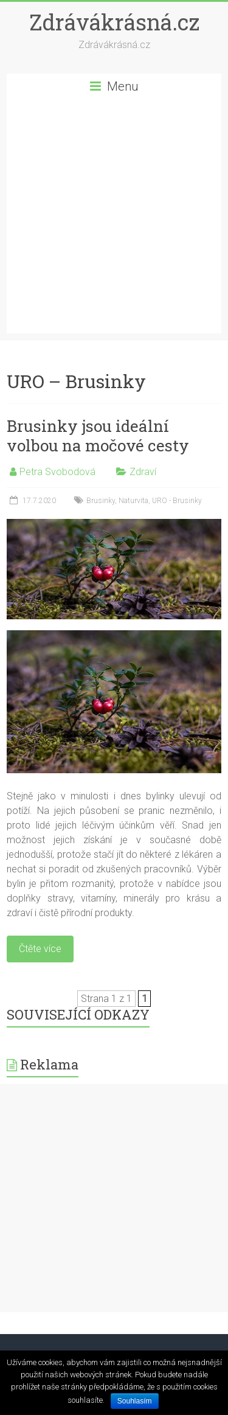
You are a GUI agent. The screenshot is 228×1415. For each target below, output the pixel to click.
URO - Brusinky (177, 500)
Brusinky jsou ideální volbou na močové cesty (98, 435)
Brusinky (100, 500)
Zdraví (143, 472)
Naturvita (133, 500)
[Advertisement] (114, 219)
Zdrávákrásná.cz (114, 22)
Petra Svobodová (57, 472)
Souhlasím (134, 1401)
